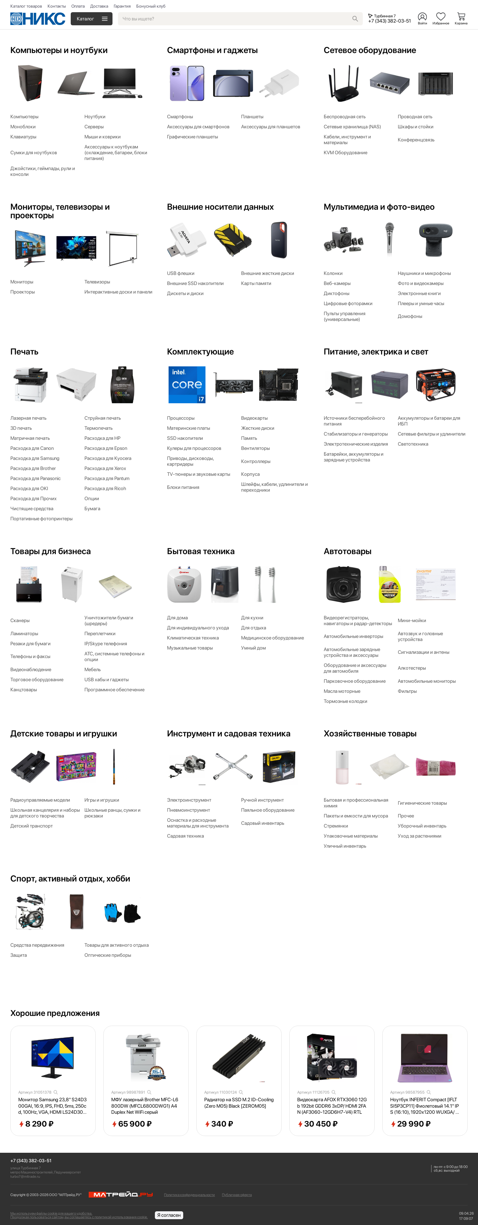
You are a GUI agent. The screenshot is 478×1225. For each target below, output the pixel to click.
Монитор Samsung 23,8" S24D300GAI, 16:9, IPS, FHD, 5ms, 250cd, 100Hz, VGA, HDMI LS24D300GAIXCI (52, 1106)
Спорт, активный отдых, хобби (70, 878)
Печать (24, 351)
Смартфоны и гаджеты (212, 50)
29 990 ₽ (410, 1124)
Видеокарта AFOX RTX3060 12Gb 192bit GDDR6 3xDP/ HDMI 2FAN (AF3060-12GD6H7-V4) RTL (332, 1106)
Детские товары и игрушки (63, 733)
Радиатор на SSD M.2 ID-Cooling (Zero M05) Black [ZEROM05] (239, 1103)
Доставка (99, 6)
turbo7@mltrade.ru (25, 1176)
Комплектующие (200, 351)
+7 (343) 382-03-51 (31, 1161)
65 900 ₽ (131, 1124)
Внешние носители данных (220, 206)
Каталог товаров (26, 6)
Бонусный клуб (151, 6)
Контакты (57, 6)
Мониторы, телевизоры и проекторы (60, 210)
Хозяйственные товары (370, 733)
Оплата (78, 6)
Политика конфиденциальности (189, 1195)
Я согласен (169, 1215)
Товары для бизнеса (50, 551)
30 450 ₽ (317, 1124)
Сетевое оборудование (370, 50)
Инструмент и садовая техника (229, 733)
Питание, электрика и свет (376, 351)
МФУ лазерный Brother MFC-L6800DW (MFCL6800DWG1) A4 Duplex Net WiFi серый (144, 1106)
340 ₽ (218, 1124)
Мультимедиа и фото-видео (379, 206)
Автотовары (348, 551)
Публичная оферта (237, 1195)
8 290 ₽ (36, 1124)
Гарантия (122, 6)
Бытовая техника (201, 551)
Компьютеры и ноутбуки (59, 50)
